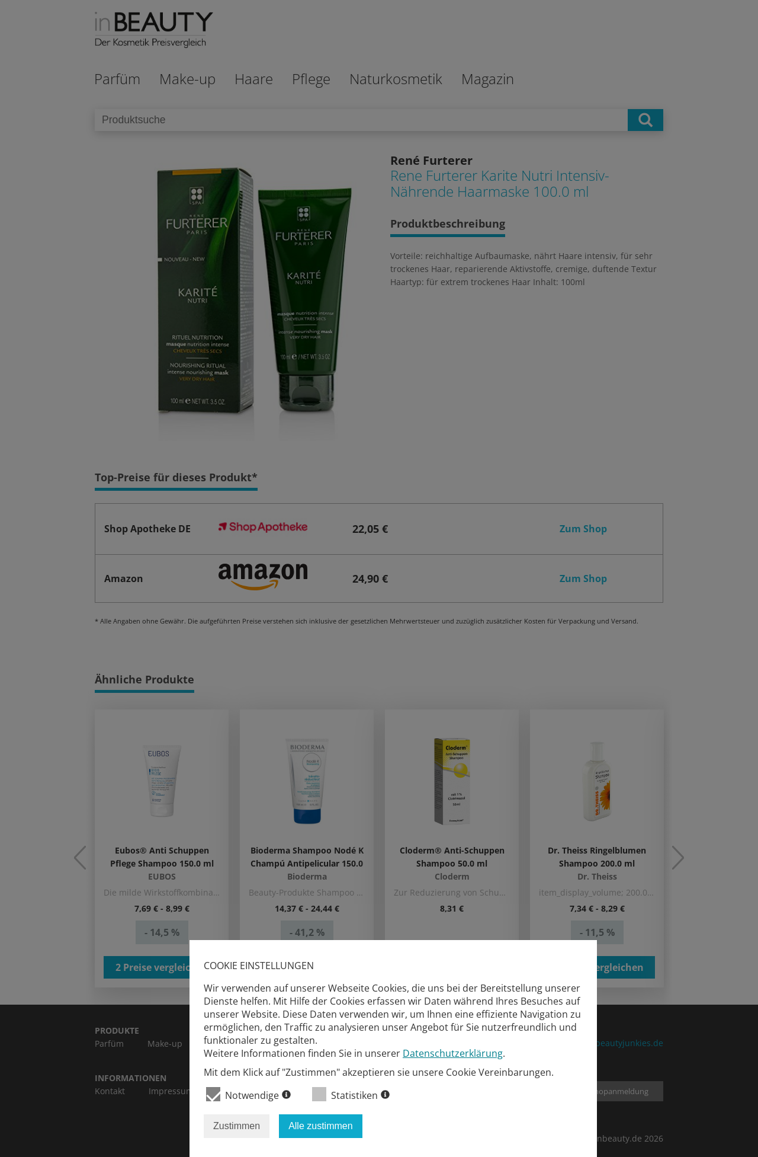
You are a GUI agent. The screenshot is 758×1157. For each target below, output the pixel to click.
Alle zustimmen (320, 1126)
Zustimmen (236, 1126)
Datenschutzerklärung (453, 1053)
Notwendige (248, 1094)
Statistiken (351, 1094)
